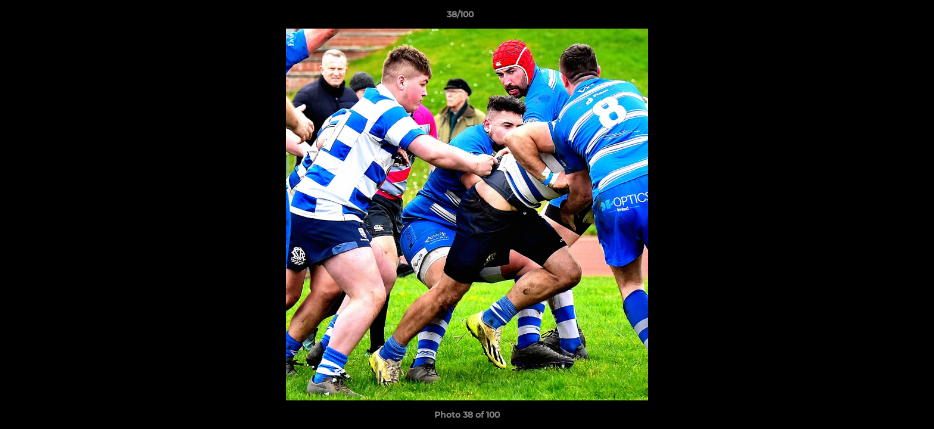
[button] (884, 17)
